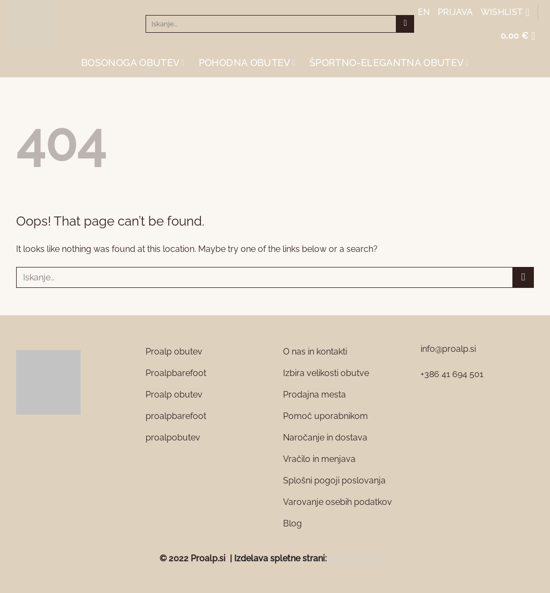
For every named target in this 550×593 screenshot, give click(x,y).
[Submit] (405, 24)
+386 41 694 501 (452, 374)
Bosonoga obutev (133, 62)
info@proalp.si (448, 349)
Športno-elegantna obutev (389, 62)
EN (424, 12)
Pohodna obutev (247, 62)
